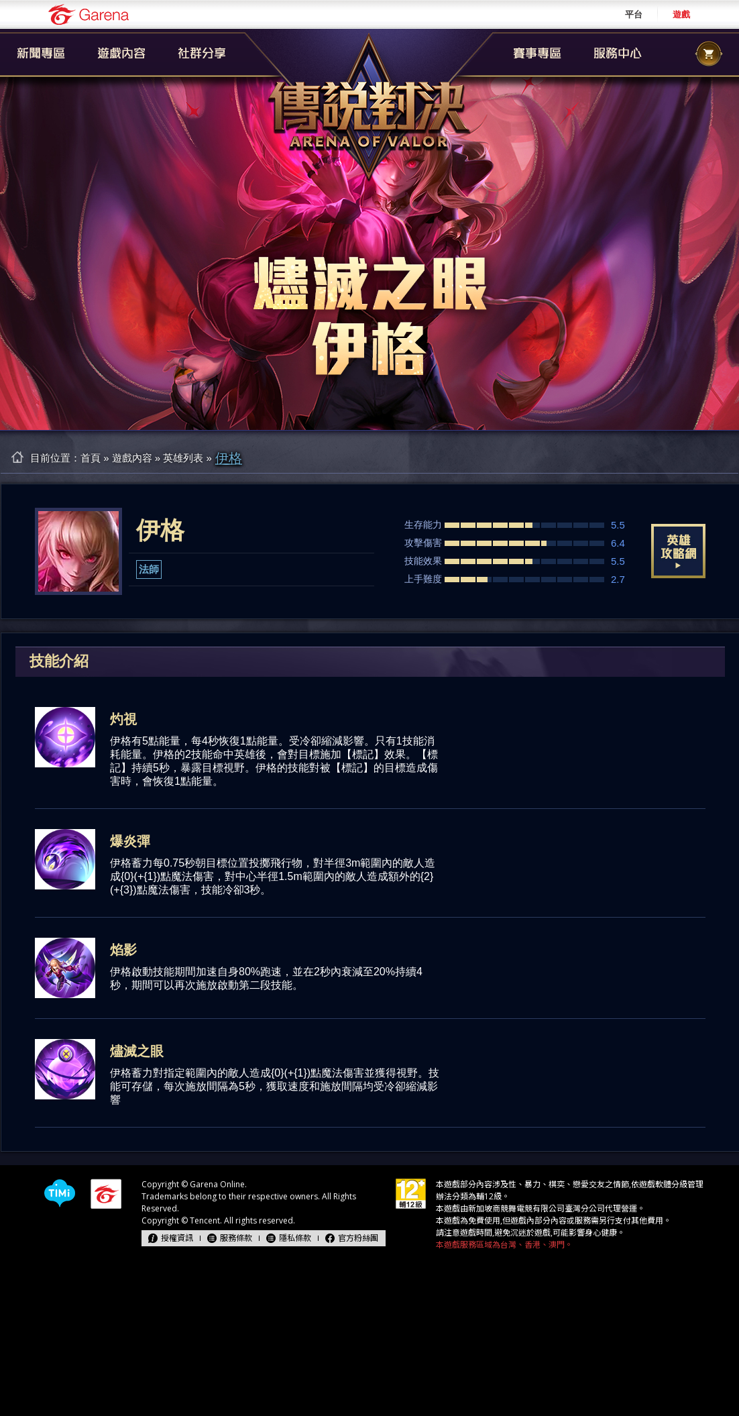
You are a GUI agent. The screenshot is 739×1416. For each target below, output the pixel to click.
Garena (88, 14)
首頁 (90, 458)
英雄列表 (183, 458)
